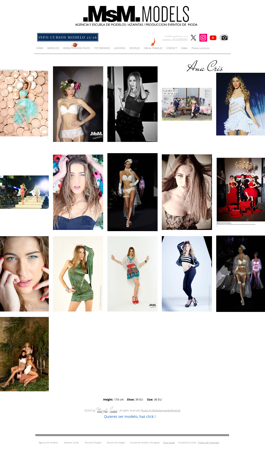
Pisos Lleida (169, 442)
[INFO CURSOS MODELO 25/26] (68, 37)
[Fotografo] (224, 37)
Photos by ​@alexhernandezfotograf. (161, 410)
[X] (193, 38)
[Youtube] (213, 38)
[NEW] (153, 42)
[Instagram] (203, 38)
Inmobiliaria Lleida (187, 442)
